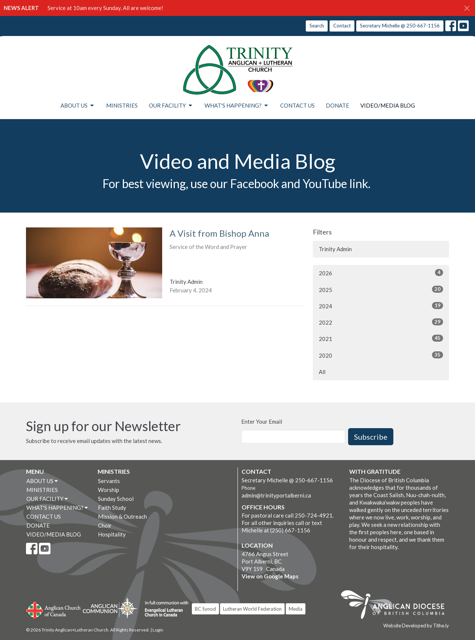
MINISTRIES (122, 105)
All (322, 371)
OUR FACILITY (171, 105)
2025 (381, 289)
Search (316, 26)
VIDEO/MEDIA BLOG (387, 105)
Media (295, 609)
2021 (381, 338)
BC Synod (205, 609)
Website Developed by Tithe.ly (416, 625)
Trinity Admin (335, 249)
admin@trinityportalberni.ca (276, 495)
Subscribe (370, 436)
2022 (381, 322)
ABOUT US (77, 105)
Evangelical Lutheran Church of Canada (164, 609)
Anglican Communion (110, 607)
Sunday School (116, 498)
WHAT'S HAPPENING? (236, 105)
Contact (342, 26)
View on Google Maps (270, 576)
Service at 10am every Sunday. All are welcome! (105, 7)
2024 (381, 305)
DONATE (337, 105)
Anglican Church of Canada (53, 609)
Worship (108, 489)
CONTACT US (297, 105)
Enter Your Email (261, 421)
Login (158, 630)
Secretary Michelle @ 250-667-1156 (400, 26)
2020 (381, 355)
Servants (109, 480)
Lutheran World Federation (252, 609)
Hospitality (112, 534)
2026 (381, 272)
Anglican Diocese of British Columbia (396, 606)
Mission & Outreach (122, 516)
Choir (105, 525)
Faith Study (112, 507)
